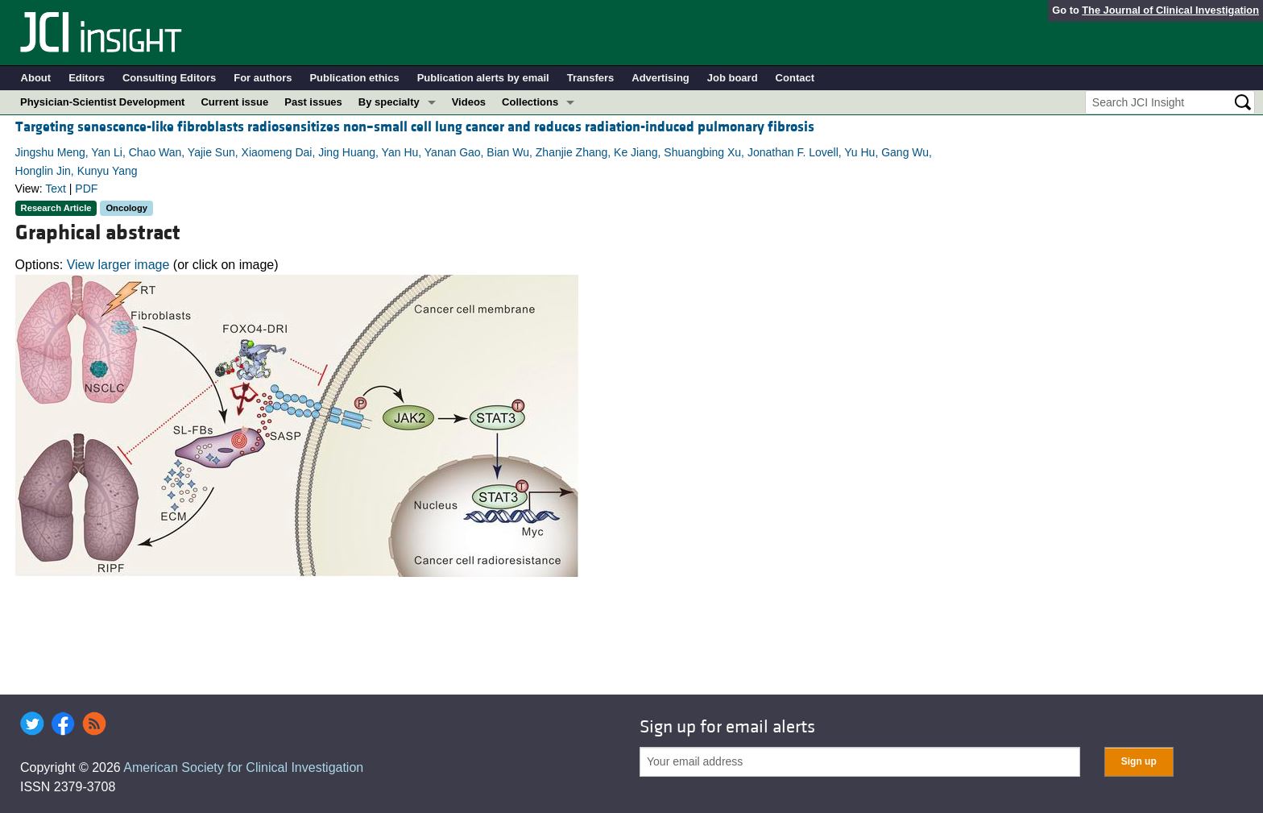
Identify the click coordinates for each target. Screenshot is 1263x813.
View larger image (118, 265)
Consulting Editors (169, 78)
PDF (86, 188)
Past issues (313, 102)
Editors (86, 78)
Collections (530, 102)
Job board (732, 78)
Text (55, 188)
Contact (795, 78)
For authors (263, 78)
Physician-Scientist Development (102, 102)
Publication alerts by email (483, 78)
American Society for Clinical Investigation (243, 767)
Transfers (591, 78)
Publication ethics (354, 78)
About (36, 78)
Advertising (660, 78)
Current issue (234, 102)
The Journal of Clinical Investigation (1170, 10)
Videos (469, 102)
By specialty (389, 102)
